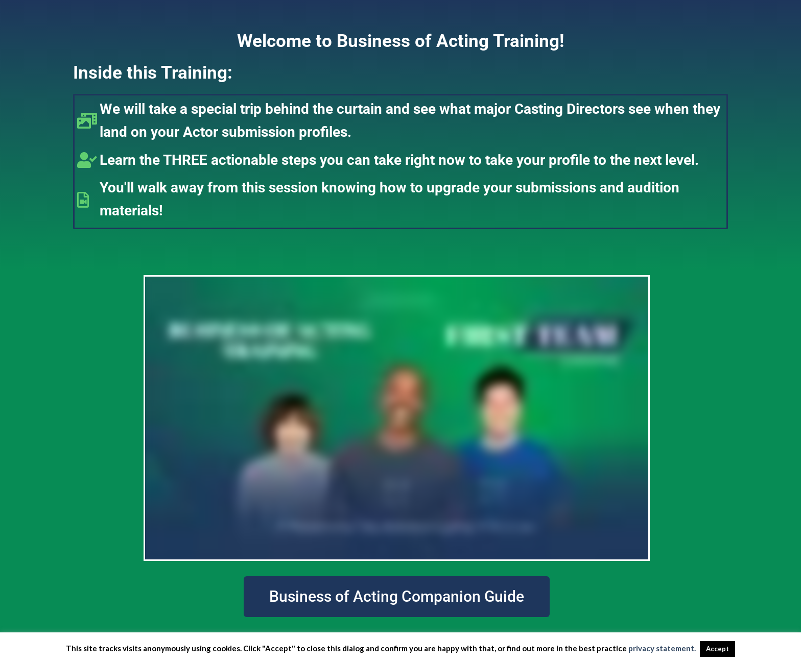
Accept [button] (717, 649)
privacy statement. (662, 648)
